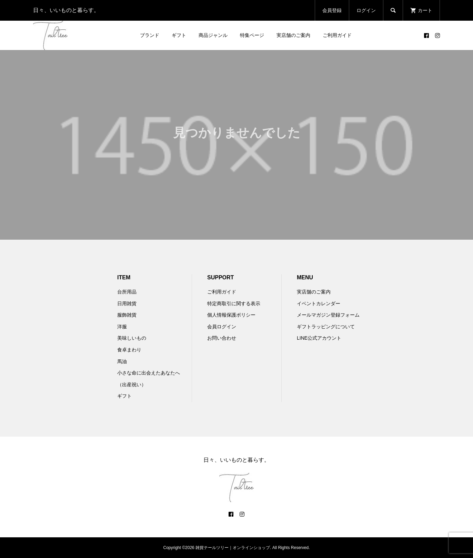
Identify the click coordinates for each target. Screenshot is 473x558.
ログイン (366, 10)
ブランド (149, 35)
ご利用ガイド (337, 35)
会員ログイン (221, 326)
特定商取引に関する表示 (233, 303)
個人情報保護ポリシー (231, 315)
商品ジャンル (213, 35)
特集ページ (252, 35)
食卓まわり (129, 349)
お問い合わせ (221, 338)
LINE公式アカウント (319, 338)
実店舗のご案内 (293, 35)
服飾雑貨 (127, 315)
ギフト (179, 35)
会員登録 (332, 10)
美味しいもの (131, 338)
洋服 (122, 326)
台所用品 (127, 292)
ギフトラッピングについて (326, 326)
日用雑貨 (127, 303)
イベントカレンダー (318, 303)
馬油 (122, 361)
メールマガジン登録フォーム (328, 315)
